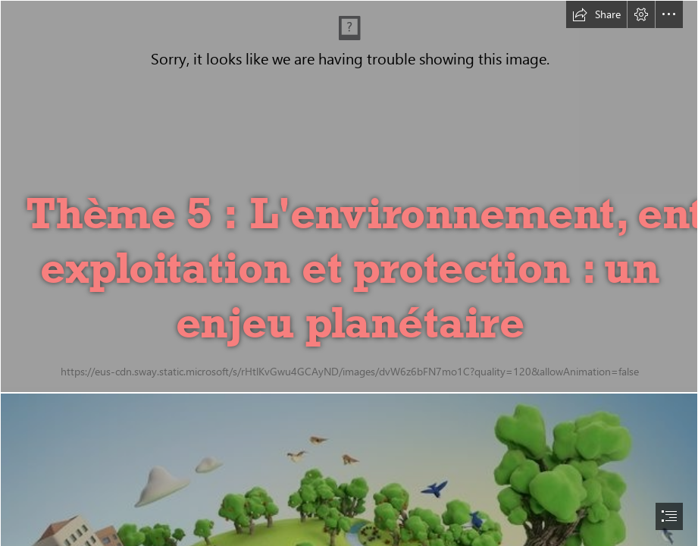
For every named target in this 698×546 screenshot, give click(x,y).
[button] (596, 14)
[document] (349, 273)
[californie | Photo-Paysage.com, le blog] (349, 196)
